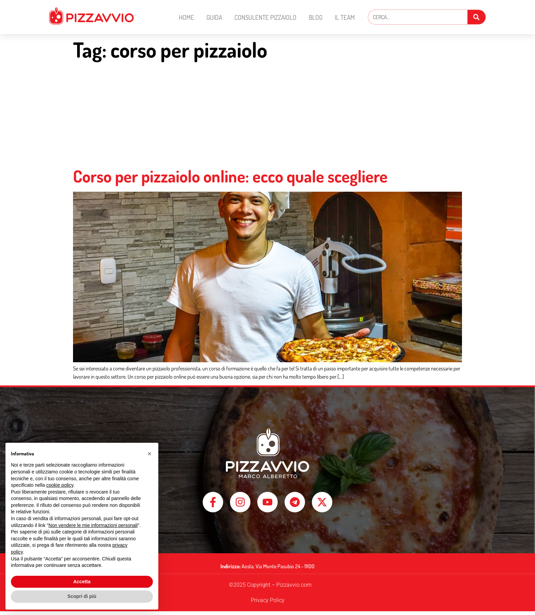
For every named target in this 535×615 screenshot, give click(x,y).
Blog (315, 17)
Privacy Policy (268, 604)
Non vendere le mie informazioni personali (93, 525)
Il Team (345, 17)
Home (186, 17)
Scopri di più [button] (82, 596)
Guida (214, 17)
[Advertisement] (267, 115)
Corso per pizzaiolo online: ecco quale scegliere (230, 176)
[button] (149, 453)
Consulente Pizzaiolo (265, 17)
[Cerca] (476, 17)
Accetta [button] (82, 581)
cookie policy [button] (59, 485)
